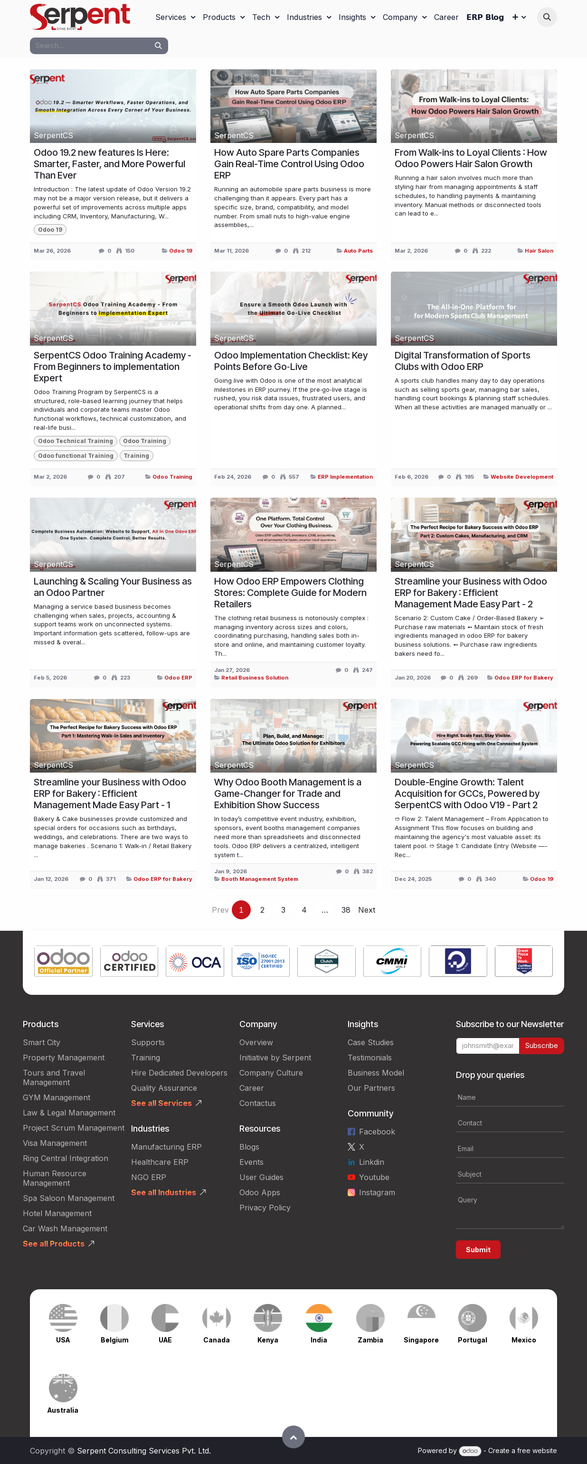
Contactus (257, 1103)
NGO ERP (148, 1177)
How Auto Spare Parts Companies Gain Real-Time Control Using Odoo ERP (289, 164)
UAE (165, 1340)
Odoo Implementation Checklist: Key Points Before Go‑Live (291, 360)
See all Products (54, 1243)
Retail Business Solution (254, 677)
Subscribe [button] (541, 1045)
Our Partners (371, 1088)
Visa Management (55, 1143)
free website (537, 1450)
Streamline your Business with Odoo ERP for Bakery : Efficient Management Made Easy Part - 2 (471, 593)
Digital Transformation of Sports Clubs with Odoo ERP (462, 360)
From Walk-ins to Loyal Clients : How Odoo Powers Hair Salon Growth (471, 158)
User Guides (261, 1177)
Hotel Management (57, 1213)
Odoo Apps (259, 1192)
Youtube (374, 1177)
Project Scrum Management (73, 1128)
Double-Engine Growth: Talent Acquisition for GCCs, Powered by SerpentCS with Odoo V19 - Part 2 (467, 793)
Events (251, 1162)
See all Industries (163, 1192)
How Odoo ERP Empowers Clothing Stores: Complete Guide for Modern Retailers (290, 593)
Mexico (523, 1340)
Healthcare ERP (160, 1162)
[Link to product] (63, 963)
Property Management (63, 1057)
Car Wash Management (65, 1228)
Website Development (522, 476)
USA (63, 1340)
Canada (216, 1340)
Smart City (41, 1042)
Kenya (267, 1340)
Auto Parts (358, 250)
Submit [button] (478, 1250)
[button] (547, 17)
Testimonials (370, 1057)
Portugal (472, 1340)
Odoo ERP (178, 677)
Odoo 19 (180, 250)
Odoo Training (172, 476)
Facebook (377, 1131)
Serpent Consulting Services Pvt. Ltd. (144, 1450)
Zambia (370, 1340)
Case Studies (371, 1042)
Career (251, 1088)
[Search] (158, 46)
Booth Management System (259, 879)
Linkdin (371, 1162)
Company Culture (271, 1072)
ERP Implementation (345, 476)
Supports (148, 1042)
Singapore (421, 1340)
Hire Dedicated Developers (179, 1072)
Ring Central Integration (65, 1158)
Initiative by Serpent (275, 1057)
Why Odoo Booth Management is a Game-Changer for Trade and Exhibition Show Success (287, 793)
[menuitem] (175, 17)
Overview (256, 1042)
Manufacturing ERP (166, 1147)
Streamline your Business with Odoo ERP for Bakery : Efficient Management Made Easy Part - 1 (110, 793)
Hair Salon (539, 250)
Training (145, 1057)
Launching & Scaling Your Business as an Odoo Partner (113, 587)
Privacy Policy (265, 1207)
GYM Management (56, 1097)
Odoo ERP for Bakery (523, 677)
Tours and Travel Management (54, 1077)
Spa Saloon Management (68, 1198)
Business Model (376, 1072)
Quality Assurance (164, 1088)
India (319, 1340)
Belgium (114, 1340)
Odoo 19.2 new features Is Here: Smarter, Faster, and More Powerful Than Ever (109, 164)
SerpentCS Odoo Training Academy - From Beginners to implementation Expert (112, 366)
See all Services (161, 1103)
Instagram (377, 1192)
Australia (62, 1410)
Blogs (249, 1147)
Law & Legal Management (69, 1112)
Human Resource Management (54, 1178)
